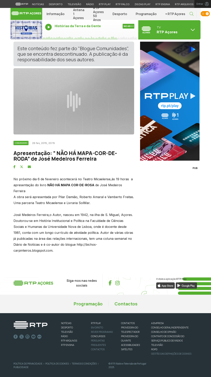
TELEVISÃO (67, 332)
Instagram (27, 337)
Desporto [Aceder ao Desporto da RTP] (56, 4)
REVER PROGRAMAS (102, 332)
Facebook (15, 337)
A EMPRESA (157, 323)
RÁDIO (64, 336)
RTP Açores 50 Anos (98, 14)
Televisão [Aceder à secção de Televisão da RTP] (74, 4)
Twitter (21, 337)
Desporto (120, 14)
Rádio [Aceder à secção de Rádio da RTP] (90, 4)
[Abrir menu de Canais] (169, 30)
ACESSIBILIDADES (130, 345)
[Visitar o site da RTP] (21, 4)
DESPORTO (67, 327)
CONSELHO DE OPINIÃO (163, 332)
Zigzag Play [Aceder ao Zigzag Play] (143, 4)
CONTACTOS (128, 323)
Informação (55, 14)
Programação (146, 14)
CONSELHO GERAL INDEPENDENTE (170, 327)
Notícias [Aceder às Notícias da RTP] (38, 4)
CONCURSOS (98, 336)
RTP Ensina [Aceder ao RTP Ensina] (163, 4)
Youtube (33, 337)
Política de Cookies (57, 363)
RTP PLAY (96, 323)
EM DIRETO (97, 327)
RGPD (154, 349)
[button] (192, 14)
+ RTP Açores (175, 14)
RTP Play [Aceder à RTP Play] (105, 4)
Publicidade (21, 367)
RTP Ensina (67, 345)
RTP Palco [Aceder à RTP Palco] (123, 4)
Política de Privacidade (27, 363)
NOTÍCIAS (66, 323)
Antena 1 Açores (78, 14)
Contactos (126, 304)
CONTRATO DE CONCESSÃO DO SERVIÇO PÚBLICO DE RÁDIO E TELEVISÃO (167, 341)
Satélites (126, 349)
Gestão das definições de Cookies (171, 353)
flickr (39, 337)
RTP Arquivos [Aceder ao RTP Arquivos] (184, 4)
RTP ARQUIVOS (69, 340)
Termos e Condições (84, 363)
